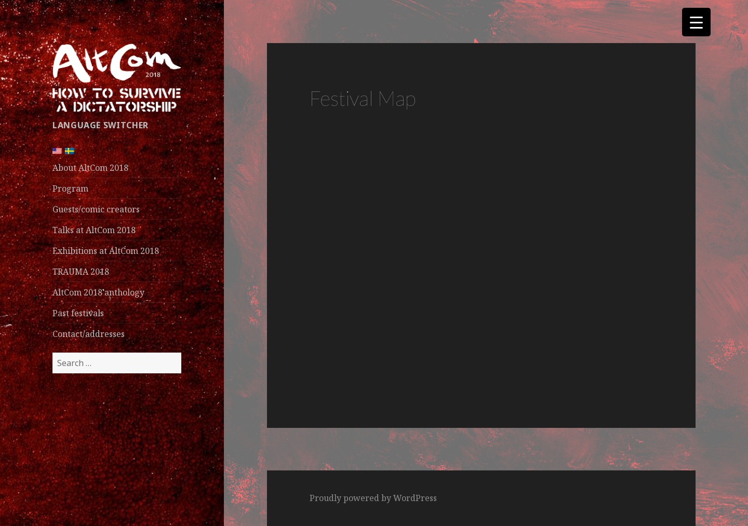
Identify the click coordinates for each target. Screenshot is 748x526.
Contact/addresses (88, 334)
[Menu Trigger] (696, 22)
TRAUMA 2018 (80, 271)
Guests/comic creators (96, 209)
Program (70, 188)
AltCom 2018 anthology (98, 292)
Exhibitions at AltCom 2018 (105, 251)
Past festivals (78, 313)
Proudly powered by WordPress (373, 498)
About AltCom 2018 (90, 167)
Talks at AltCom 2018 (94, 230)
